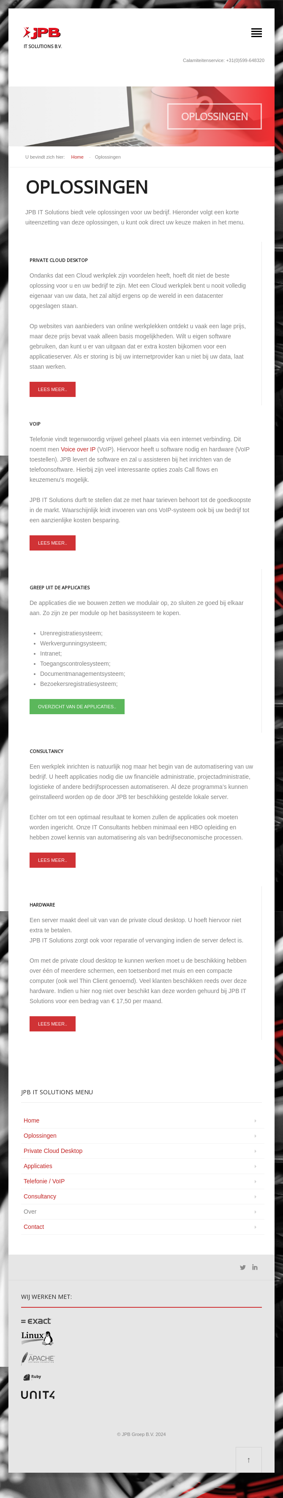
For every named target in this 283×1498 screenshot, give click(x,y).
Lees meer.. (52, 389)
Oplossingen (40, 1135)
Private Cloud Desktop (53, 1150)
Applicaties (38, 1166)
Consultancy (40, 1196)
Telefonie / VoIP (44, 1181)
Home (77, 156)
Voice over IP (79, 449)
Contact (34, 1226)
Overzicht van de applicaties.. (77, 706)
